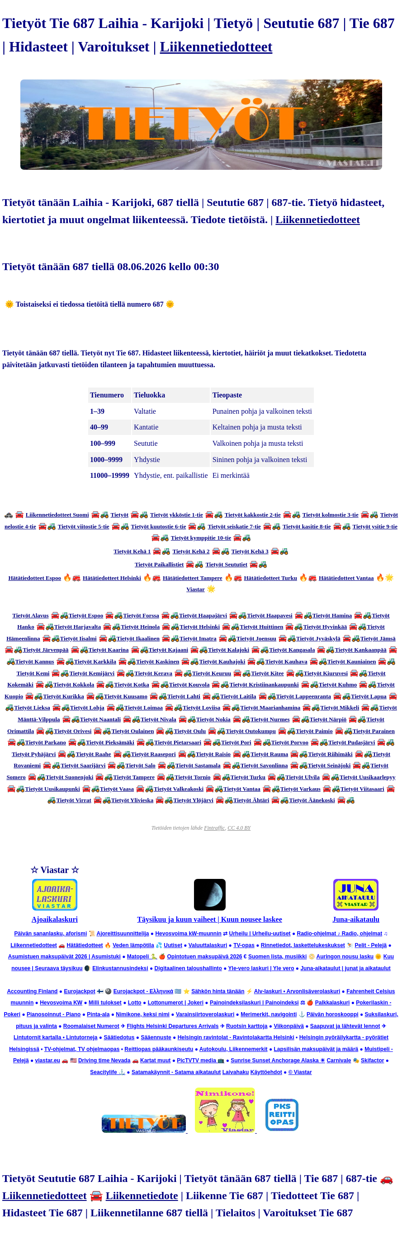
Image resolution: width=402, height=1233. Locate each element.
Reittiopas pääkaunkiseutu (158, 1049)
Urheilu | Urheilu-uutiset (260, 933)
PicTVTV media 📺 (200, 1060)
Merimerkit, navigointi (269, 1014)
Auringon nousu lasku (345, 956)
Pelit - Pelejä (371, 945)
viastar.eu (47, 1060)
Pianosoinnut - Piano (53, 1014)
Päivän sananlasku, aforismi (50, 933)
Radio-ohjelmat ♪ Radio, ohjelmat (339, 933)
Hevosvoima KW (61, 1002)
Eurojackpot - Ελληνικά (143, 991)
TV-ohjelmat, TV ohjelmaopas (82, 1049)
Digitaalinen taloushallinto (188, 968)
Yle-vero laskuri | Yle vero (261, 968)
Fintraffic (214, 828)
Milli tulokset (105, 1002)
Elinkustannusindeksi (120, 968)
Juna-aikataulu (355, 919)
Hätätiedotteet (85, 945)
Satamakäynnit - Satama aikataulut (176, 1072)
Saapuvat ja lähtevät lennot (345, 1026)
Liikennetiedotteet (216, 46)
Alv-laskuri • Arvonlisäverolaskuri (297, 991)
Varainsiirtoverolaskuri (205, 1014)
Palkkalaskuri (332, 1002)
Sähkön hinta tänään (217, 991)
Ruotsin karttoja (246, 1026)
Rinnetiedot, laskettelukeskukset (303, 945)
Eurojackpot (79, 991)
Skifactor (372, 1060)
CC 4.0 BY (239, 828)
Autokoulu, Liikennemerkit (233, 1049)
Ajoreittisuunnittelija (122, 933)
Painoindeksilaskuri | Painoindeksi (254, 1002)
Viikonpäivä (288, 1026)
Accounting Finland (32, 991)
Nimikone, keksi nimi (143, 1014)
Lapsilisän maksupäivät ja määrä (316, 1049)
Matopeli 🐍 (142, 956)
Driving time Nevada (104, 1060)
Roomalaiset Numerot (91, 1026)
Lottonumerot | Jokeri (175, 1002)
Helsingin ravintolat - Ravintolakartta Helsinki (236, 1037)
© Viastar (300, 1072)
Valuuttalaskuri (208, 945)
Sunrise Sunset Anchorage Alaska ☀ (278, 1060)
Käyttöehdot (266, 1072)
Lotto (135, 1002)
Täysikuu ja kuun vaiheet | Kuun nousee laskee (209, 919)
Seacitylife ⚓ (107, 1072)
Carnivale (338, 1060)
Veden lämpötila (133, 945)
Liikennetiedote (142, 1195)
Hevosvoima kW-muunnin (188, 933)
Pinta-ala (98, 1014)
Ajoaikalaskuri (55, 919)
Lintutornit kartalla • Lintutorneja (56, 1037)
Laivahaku (235, 1072)
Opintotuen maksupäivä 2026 (204, 956)
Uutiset (173, 945)
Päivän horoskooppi (333, 1014)
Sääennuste (156, 1037)
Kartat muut (155, 1060)
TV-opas (244, 945)
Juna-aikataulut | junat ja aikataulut (345, 968)
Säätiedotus (119, 1037)
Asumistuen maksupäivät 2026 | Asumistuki (64, 956)
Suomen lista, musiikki (277, 956)
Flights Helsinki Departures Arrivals (172, 1026)
